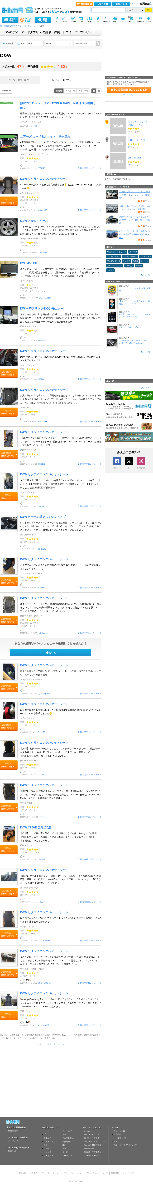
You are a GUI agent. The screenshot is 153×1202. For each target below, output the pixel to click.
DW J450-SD (28, 263)
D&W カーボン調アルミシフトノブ (43, 516)
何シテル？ (67, 1131)
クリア (70, 43)
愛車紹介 (47, 1138)
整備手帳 (12, 1151)
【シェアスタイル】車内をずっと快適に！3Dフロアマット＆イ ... (134, 302)
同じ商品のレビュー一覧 (90, 168)
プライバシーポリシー (50, 1173)
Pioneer (36, 126)
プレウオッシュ (130, 256)
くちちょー (44, 817)
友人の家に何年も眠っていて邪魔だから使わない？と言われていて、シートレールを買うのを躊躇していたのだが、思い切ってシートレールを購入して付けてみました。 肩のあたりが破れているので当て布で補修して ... (60, 399)
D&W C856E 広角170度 (35, 827)
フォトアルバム (50, 1141)
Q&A (64, 1145)
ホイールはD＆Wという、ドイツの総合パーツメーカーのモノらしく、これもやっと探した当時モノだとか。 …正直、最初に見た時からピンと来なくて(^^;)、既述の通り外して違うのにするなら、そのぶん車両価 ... (60, 230)
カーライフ (67, 1155)
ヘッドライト (145, 256)
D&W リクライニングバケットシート (44, 178)
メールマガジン (120, 1138)
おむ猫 (41, 506)
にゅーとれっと (45, 983)
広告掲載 (115, 1173)
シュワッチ (42, 252)
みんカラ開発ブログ (92, 1145)
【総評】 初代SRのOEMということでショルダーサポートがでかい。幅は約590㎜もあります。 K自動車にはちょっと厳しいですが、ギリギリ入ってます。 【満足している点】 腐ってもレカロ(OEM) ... (60, 752)
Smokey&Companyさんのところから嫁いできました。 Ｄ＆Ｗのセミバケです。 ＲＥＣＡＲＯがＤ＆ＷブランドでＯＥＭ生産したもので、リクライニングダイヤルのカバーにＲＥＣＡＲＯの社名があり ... (60, 1003)
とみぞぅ (43, 902)
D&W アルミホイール (34, 220)
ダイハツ (133, 252)
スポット (47, 1145)
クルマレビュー (69, 1138)
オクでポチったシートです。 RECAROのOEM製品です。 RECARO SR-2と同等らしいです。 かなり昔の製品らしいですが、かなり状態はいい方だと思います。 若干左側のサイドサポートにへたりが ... (60, 607)
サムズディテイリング (116, 252)
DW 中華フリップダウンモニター (41, 308)
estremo (139, 266)
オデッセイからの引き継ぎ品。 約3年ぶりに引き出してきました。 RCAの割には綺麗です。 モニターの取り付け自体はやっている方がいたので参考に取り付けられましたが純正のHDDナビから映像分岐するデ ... (60, 318)
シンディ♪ (42, 774)
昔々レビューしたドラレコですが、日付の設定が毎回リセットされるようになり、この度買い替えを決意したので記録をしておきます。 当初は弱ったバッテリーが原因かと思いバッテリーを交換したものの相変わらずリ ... (60, 272)
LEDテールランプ (136, 140)
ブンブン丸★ (44, 940)
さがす (65, 1134)
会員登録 (117, 1134)
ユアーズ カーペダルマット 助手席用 (45, 136)
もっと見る (147, 275)
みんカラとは (119, 1131)
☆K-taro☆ (42, 633)
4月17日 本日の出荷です (130, 327)
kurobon (41, 464)
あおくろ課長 (45, 298)
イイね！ (47, 1152)
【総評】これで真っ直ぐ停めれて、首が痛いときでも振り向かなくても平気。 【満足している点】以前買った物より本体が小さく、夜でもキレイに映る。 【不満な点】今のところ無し (59, 837)
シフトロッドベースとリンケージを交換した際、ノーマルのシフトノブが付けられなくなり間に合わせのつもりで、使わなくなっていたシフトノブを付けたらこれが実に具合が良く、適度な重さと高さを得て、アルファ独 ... (60, 526)
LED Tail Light (134, 157)
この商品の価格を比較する (8, 201)
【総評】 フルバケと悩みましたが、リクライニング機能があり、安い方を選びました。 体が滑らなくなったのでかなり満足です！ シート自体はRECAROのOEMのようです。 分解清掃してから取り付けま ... (60, 794)
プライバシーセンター (73, 1173)
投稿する (51, 652)
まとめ (65, 1152)
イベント (47, 1131)
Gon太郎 (41, 732)
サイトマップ (128, 1173)
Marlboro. (41, 587)
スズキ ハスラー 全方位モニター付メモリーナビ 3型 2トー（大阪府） (134, 220)
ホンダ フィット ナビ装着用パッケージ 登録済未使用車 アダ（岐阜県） (134, 234)
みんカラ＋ (89, 1131)
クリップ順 (83, 91)
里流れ (41, 379)
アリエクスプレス (114, 266)
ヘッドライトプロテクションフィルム (139, 123)
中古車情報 (89, 1148)
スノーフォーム (113, 256)
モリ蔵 (42, 859)
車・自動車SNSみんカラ (10, 26)
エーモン (129, 266)
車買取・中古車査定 (92, 1152)
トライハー (42, 421)
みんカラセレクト (92, 1134)
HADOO (110, 270)
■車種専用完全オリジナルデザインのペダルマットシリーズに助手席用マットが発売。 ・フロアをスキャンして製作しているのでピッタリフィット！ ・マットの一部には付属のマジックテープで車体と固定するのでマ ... (60, 146)
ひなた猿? (42, 210)
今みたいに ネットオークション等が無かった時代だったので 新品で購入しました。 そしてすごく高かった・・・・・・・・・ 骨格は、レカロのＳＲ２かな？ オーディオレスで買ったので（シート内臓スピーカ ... (60, 960)
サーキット (48, 1155)
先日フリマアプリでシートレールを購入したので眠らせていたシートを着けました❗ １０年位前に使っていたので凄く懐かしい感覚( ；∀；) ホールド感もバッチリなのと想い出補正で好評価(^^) (60, 484)
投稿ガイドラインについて (125, 1145)
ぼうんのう (43, 549)
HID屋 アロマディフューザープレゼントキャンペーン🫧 (134, 315)
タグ (64, 1148)
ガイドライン (92, 1173)
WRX (135, 261)
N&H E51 (42, 340)
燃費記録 (66, 1141)
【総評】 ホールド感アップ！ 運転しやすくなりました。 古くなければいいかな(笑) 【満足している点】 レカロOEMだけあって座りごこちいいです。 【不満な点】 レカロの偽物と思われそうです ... (60, 879)
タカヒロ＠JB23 (44, 1025)
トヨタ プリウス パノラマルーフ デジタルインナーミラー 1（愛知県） (134, 195)
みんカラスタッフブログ (94, 1141)
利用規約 (33, 1173)
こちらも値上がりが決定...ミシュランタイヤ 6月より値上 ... (134, 341)
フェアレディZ (113, 261)
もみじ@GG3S (45, 693)
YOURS (41, 168)
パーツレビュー (30, 26)
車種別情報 (13, 1131)
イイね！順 (70, 91)
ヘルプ (134, 4)
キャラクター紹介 (92, 1155)
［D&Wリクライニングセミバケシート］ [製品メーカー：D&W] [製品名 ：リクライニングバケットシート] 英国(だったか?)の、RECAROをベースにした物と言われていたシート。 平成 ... (60, 441)
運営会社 (22, 1173)
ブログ (46, 1134)
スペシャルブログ (92, 1138)
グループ (47, 1148)
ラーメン (144, 261)
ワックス (126, 261)
